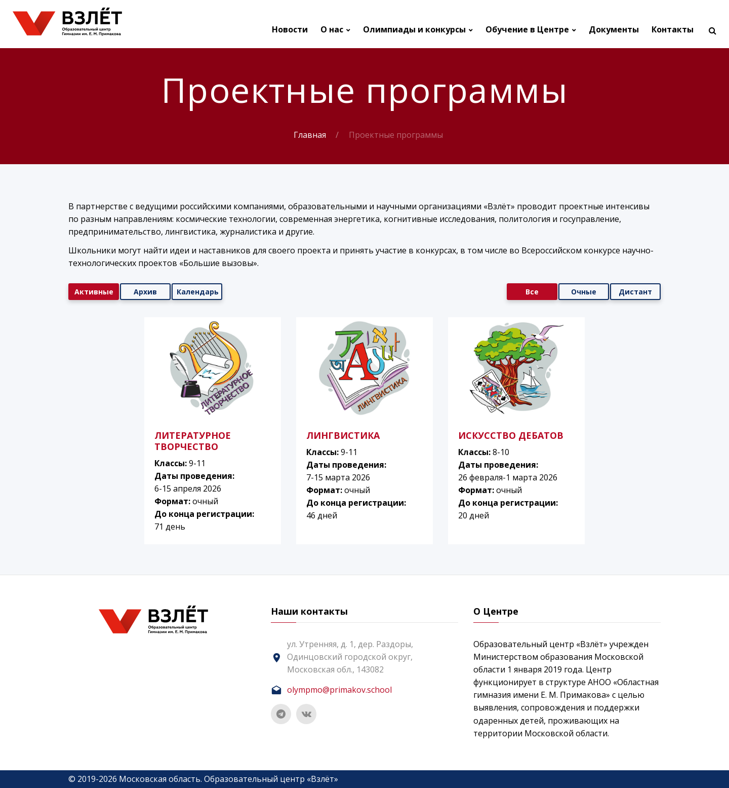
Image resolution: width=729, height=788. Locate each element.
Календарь (198, 291)
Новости (290, 29)
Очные (583, 291)
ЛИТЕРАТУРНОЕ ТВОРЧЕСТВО (192, 441)
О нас (331, 29)
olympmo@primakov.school (339, 689)
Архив (145, 291)
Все (532, 291)
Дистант (635, 291)
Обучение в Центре (527, 29)
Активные (93, 291)
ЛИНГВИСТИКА (343, 435)
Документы (614, 29)
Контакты (673, 29)
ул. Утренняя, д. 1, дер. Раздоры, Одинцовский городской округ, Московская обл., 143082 (350, 657)
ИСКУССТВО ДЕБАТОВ (510, 435)
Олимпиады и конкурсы (414, 29)
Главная (310, 134)
